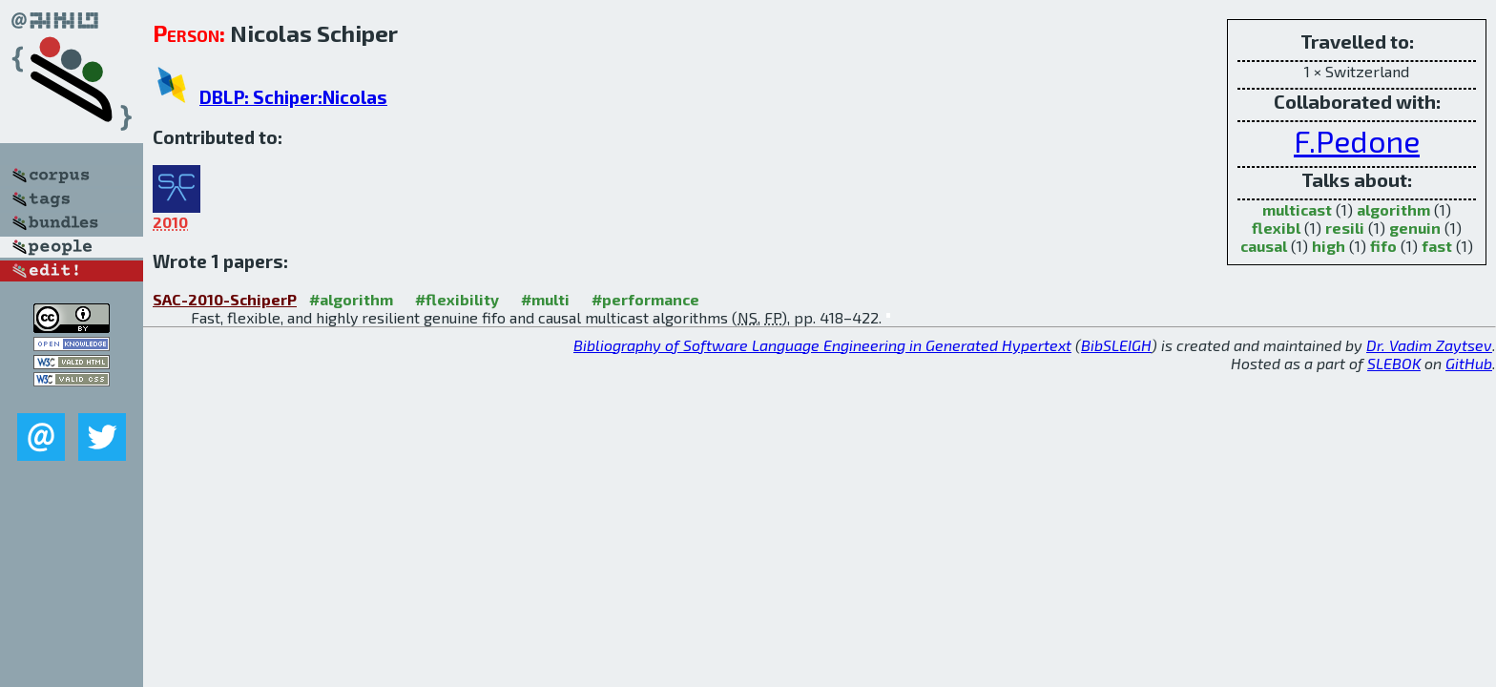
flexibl (1276, 228)
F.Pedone (1357, 140)
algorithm (1393, 209)
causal (1263, 246)
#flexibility (457, 299)
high (1328, 246)
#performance (645, 299)
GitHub (1468, 363)
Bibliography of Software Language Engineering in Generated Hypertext (822, 345)
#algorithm (351, 299)
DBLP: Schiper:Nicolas (293, 97)
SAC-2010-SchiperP (225, 299)
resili (1344, 228)
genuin (1415, 228)
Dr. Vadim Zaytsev (1429, 345)
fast (1437, 246)
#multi (545, 299)
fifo (1383, 246)
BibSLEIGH (1116, 345)
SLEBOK (1394, 363)
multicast (1297, 209)
